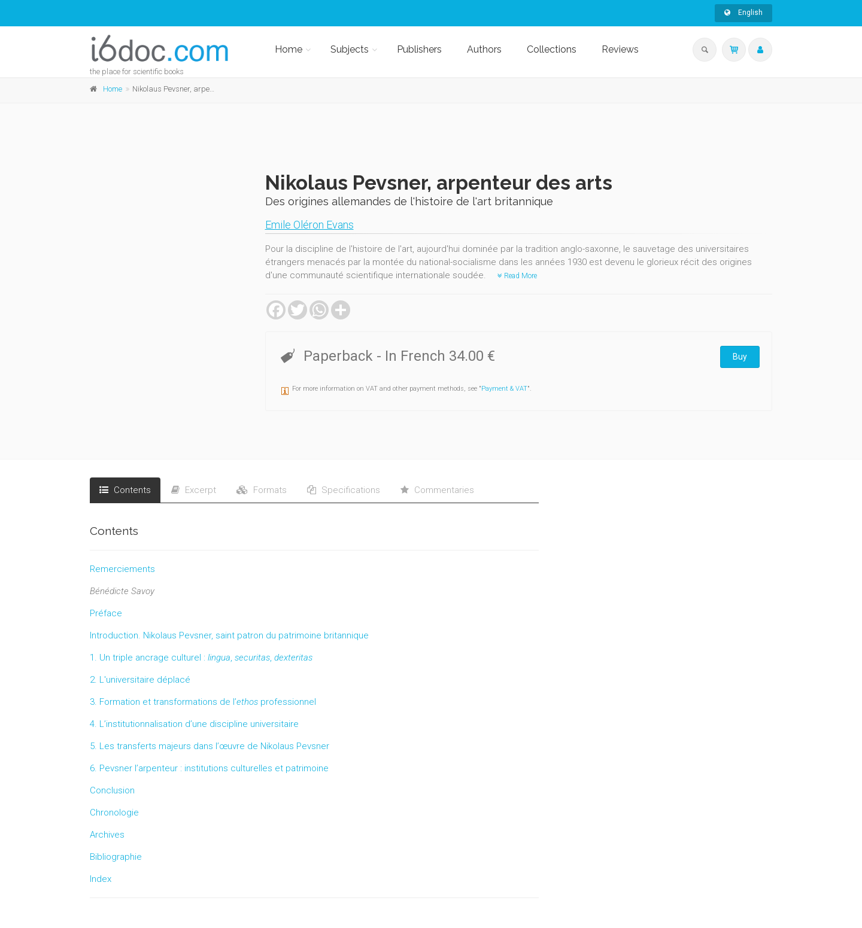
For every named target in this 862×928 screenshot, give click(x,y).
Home (288, 49)
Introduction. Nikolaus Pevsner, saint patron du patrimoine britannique (229, 635)
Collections (551, 49)
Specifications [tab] (343, 490)
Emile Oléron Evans (309, 224)
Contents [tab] (125, 490)
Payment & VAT (504, 389)
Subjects (349, 49)
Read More (517, 276)
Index (100, 879)
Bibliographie (116, 856)
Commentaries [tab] (437, 490)
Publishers (419, 49)
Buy (740, 356)
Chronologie (114, 812)
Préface (106, 613)
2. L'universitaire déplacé (140, 679)
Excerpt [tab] (193, 490)
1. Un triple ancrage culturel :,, (201, 657)
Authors (484, 49)
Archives (107, 834)
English (743, 12)
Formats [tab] (261, 490)
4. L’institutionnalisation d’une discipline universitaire (194, 724)
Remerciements (122, 569)
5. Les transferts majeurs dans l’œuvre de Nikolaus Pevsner (209, 746)
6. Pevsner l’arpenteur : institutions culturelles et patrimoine (209, 768)
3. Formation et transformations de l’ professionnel (203, 701)
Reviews (620, 49)
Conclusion (112, 790)
